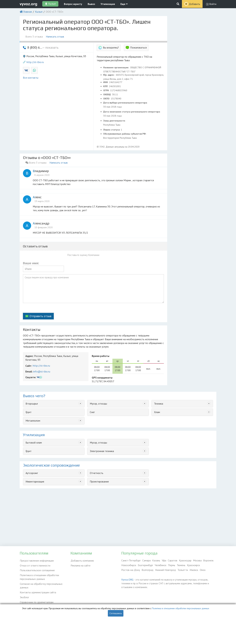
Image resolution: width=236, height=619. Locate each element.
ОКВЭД (107, 94)
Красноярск (193, 565)
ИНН (105, 82)
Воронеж (208, 560)
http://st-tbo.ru (35, 62)
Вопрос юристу (73, 4)
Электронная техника (102, 451)
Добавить (194, 4)
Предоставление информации (37, 560)
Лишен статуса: (112, 129)
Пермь (171, 565)
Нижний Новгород (165, 570)
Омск (203, 570)
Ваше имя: (31, 263)
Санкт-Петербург (131, 560)
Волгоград (147, 570)
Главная (27, 11)
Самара (146, 560)
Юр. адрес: (109, 74)
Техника (158, 403)
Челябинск (160, 565)
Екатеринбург (145, 565)
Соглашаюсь (115, 613)
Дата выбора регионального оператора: (125, 102)
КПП (105, 86)
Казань (156, 560)
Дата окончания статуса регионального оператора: (132, 111)
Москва (197, 560)
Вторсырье (32, 403)
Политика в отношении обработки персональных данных (39, 576)
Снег (92, 412)
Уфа (164, 560)
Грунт (28, 412)
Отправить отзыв (40, 316)
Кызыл (38, 11)
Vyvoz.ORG (127, 579)
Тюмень (181, 565)
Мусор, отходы (98, 403)
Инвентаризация (35, 481)
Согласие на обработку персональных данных (41, 585)
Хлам (157, 412)
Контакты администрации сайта (38, 591)
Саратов (172, 560)
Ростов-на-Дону (130, 570)
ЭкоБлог (24, 596)
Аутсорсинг (32, 473)
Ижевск (194, 570)
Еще (124, 4)
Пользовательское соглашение (37, 570)
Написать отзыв (55, 36)
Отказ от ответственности (35, 565)
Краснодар (185, 560)
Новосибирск (128, 565)
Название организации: (116, 67)
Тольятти (182, 570)
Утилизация (108, 4)
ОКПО (106, 98)
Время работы (100, 356)
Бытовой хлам (34, 442)
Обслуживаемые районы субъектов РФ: (125, 133)
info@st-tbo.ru (41, 371)
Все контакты (30, 77)
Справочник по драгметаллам (36, 601)
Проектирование (99, 481)
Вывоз (91, 4)
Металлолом (33, 420)
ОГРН (106, 90)
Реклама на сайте (80, 565)
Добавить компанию (82, 560)
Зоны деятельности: (114, 120)
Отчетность (96, 473)
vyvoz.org (28, 4)
